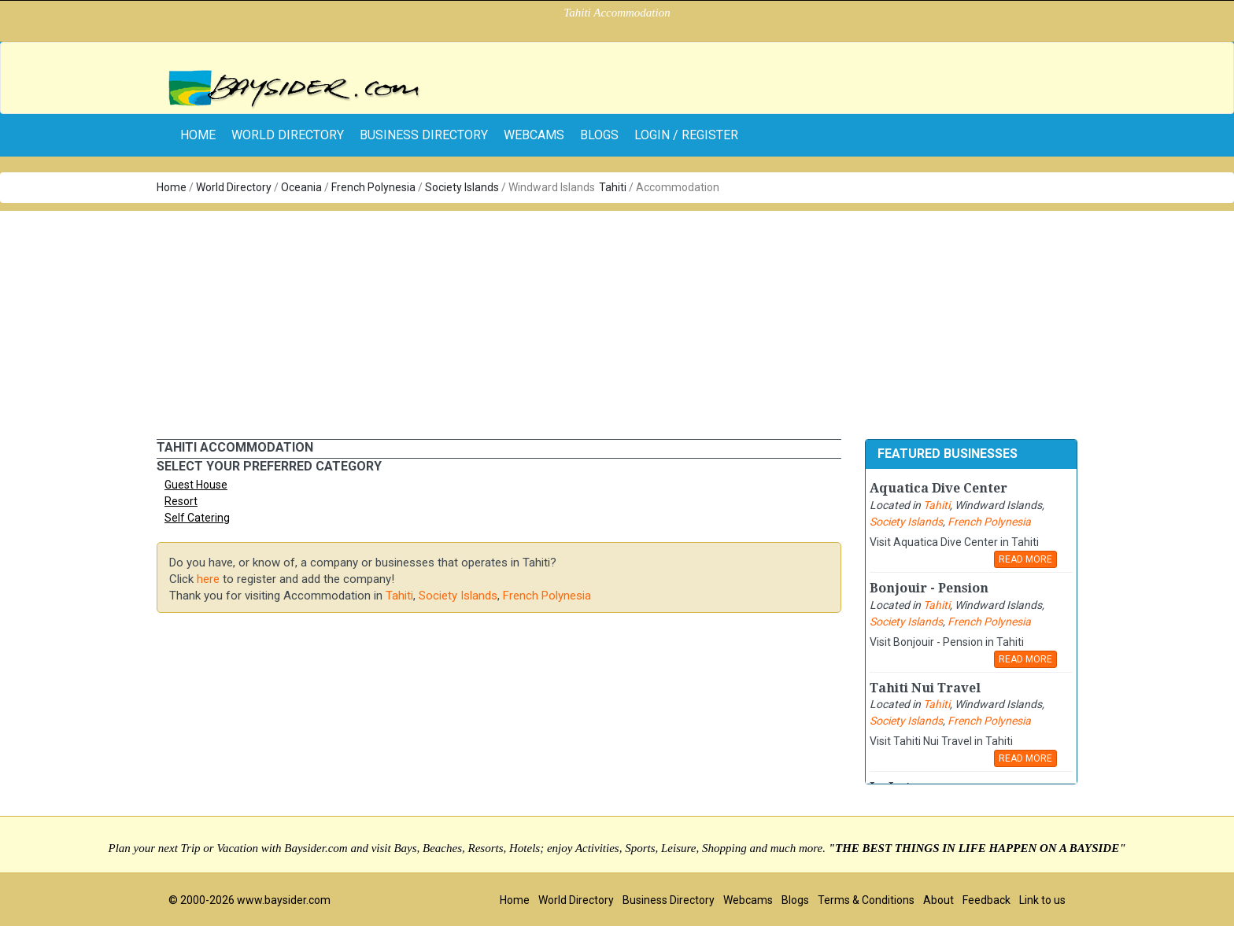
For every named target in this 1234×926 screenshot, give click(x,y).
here (208, 579)
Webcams (534, 134)
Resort (181, 501)
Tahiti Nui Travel (925, 688)
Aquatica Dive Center (938, 488)
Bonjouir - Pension (929, 588)
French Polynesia (373, 187)
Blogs (599, 134)
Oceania (301, 187)
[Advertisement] (617, 321)
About (938, 900)
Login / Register (686, 134)
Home (172, 187)
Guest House (195, 484)
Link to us (1042, 900)
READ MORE (1025, 559)
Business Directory (424, 134)
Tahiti (612, 187)
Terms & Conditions (866, 900)
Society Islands (462, 187)
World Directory (287, 134)
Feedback (986, 900)
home (198, 134)
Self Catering (197, 517)
